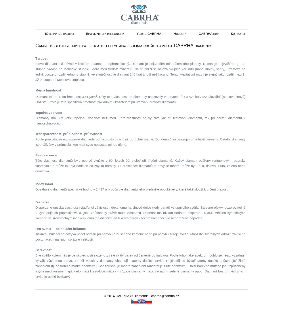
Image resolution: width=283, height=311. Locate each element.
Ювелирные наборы (59, 33)
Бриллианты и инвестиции (105, 33)
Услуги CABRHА (149, 33)
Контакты (238, 33)
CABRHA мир (209, 33)
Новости (180, 33)
